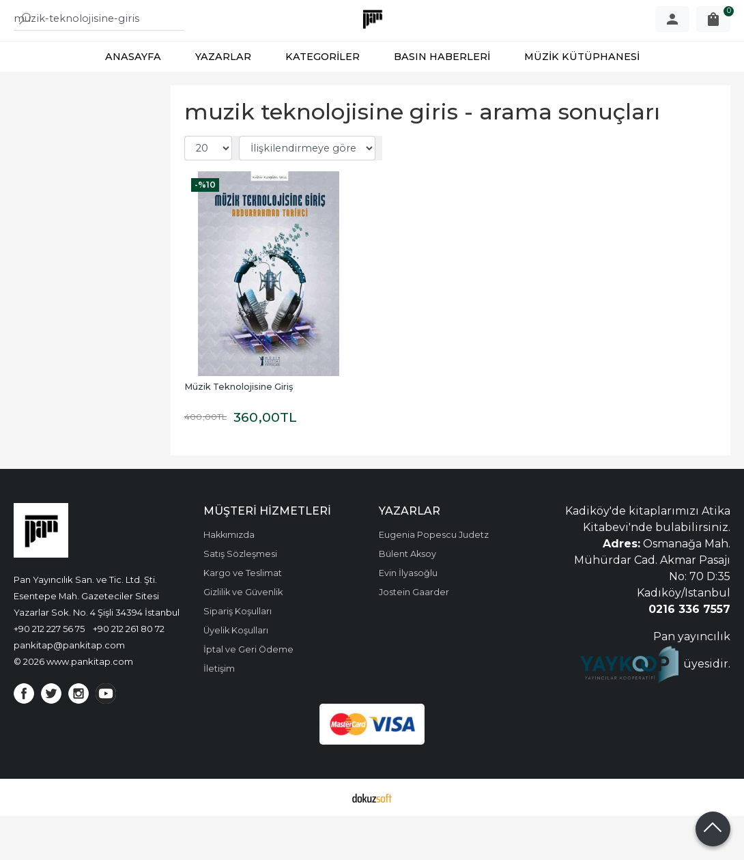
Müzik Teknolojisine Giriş (238, 431)
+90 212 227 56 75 (49, 673)
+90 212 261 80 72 (128, 673)
